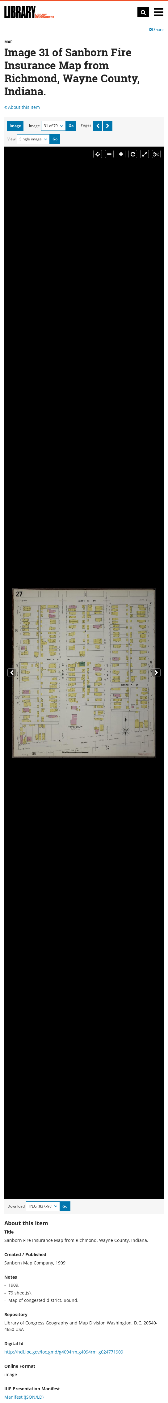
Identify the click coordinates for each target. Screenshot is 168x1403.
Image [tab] (15, 125)
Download (16, 1206)
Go (71, 125)
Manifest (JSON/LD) (24, 1397)
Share (156, 29)
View (11, 139)
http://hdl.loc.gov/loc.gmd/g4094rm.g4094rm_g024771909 (63, 1352)
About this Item (22, 107)
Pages (86, 125)
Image (34, 125)
